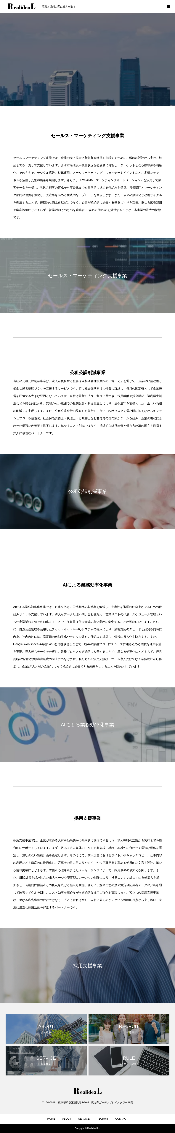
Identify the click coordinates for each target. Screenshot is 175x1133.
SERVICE (84, 1118)
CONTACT (121, 1118)
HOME (51, 1118)
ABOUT (66, 1118)
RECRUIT (102, 1118)
